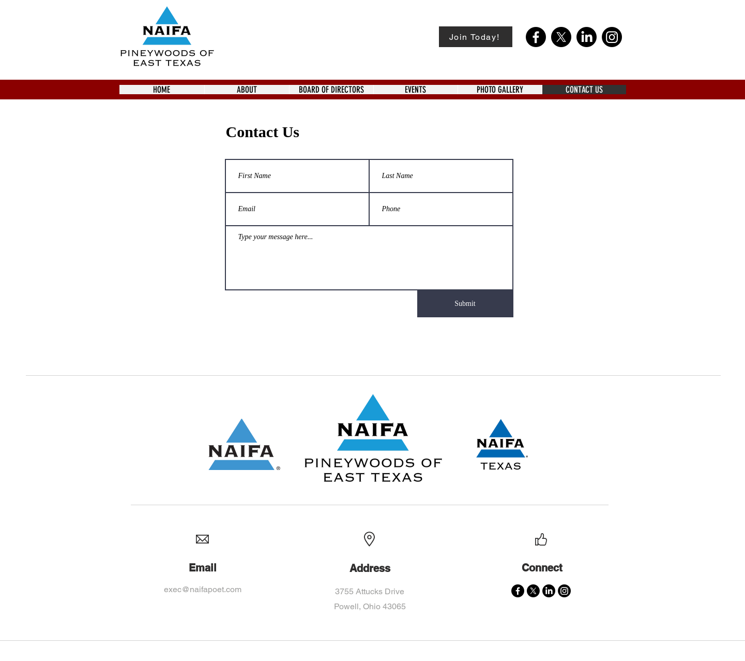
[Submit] (465, 303)
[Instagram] (612, 37)
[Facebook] (536, 37)
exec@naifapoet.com (202, 589)
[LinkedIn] (586, 37)
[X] (561, 37)
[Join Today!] (475, 36)
